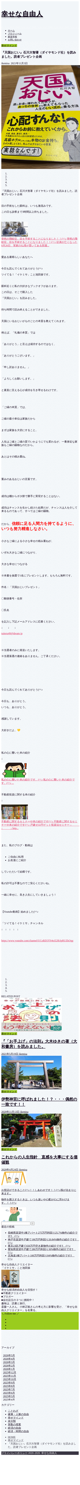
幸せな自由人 (22, 14)
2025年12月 (9, 1372)
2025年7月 (9, 1389)
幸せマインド (9, 45)
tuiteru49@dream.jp (11, 633)
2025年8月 (9, 1386)
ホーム (11, 30)
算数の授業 (14, 1424)
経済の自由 (14, 1427)
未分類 (12, 1421)
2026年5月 (9, 1355)
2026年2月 (9, 1365)
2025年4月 (9, 1399)
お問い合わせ (15, 40)
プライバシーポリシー (14, 1453)
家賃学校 (12, 36)
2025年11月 (9, 1375)
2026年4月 (9, 1358)
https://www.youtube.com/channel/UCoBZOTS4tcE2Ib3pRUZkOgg (37, 940)
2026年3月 (9, 1362)
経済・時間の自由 (18, 1431)
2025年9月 (9, 1382)
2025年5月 (9, 1396)
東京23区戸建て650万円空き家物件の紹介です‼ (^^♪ (39, 1245)
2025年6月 (9, 1392)
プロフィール (15, 33)
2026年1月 (9, 1369)
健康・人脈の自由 (18, 1414)
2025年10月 (9, 1379)
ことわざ (13, 1410)
